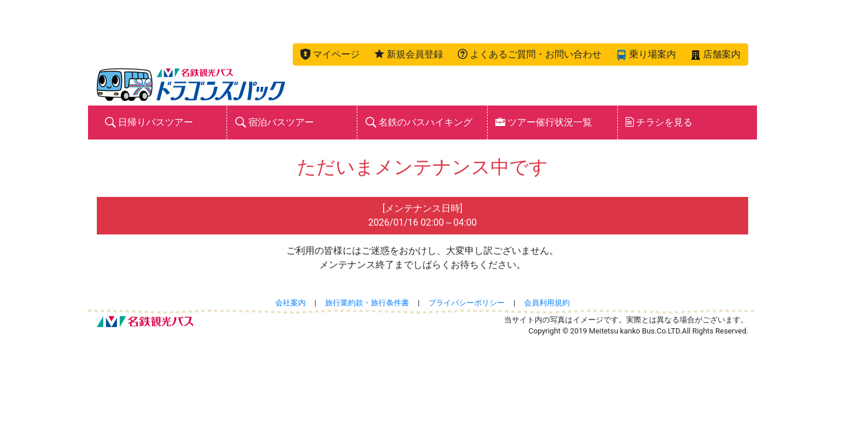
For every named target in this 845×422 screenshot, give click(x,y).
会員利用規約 (547, 302)
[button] (330, 54)
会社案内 (290, 302)
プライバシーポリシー (466, 302)
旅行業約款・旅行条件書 (367, 302)
